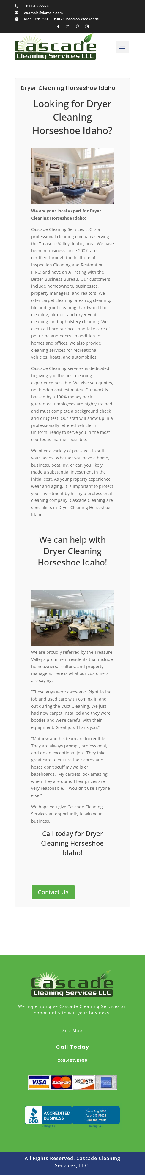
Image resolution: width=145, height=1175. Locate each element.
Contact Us (53, 892)
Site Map (72, 1030)
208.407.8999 (72, 1060)
